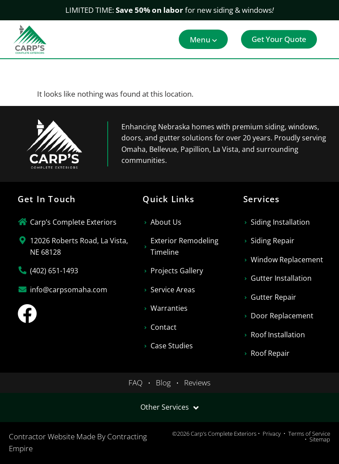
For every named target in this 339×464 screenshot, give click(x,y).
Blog (163, 382)
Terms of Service (309, 434)
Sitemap (319, 439)
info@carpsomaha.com (68, 289)
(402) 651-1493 (54, 270)
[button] (203, 39)
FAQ (135, 382)
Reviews (197, 382)
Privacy (272, 434)
